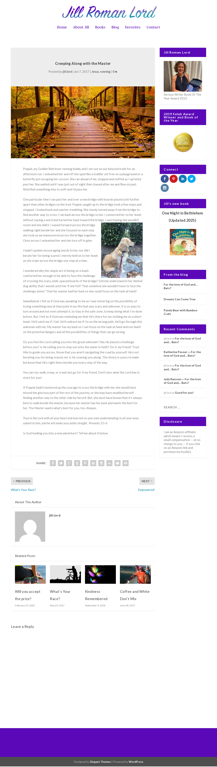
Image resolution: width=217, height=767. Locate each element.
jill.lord (67, 72)
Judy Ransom (172, 379)
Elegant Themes (100, 762)
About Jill (81, 28)
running (105, 72)
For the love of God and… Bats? (181, 286)
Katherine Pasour (175, 352)
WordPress (136, 762)
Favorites (132, 28)
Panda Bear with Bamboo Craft (180, 312)
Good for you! (184, 393)
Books (100, 28)
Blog (115, 28)
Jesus (95, 72)
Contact (153, 28)
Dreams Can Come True (179, 299)
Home (62, 28)
